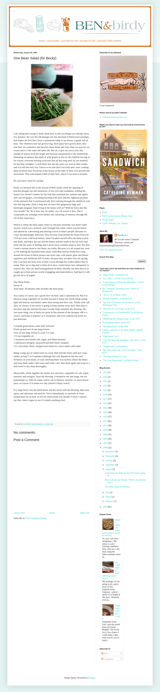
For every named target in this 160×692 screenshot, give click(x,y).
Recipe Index (108, 220)
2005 (105, 507)
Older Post (85, 513)
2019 (105, 390)
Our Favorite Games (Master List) (117, 216)
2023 (105, 372)
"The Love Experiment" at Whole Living (120, 360)
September (110, 465)
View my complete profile (111, 250)
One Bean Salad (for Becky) (117, 487)
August (108, 469)
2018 (105, 394)
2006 (105, 447)
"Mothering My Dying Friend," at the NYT (121, 319)
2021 (105, 381)
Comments (107, 659)
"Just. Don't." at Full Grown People (117, 278)
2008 (105, 439)
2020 (105, 385)
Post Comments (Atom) (36, 518)
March (108, 497)
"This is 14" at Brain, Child (114, 295)
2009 (105, 434)
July (107, 492)
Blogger (91, 678)
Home (52, 513)
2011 (105, 425)
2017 (105, 399)
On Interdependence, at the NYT (116, 322)
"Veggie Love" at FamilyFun (115, 346)
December (110, 451)
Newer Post (19, 513)
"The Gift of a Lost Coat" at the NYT (118, 309)
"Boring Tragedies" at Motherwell (117, 298)
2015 (105, 408)
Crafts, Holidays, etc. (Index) (115, 223)
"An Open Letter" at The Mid (115, 326)
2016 (105, 403)
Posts (104, 653)
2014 (105, 412)
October (109, 460)
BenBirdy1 (123, 235)
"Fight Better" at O (110, 336)
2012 (105, 421)
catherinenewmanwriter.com (114, 117)
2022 (105, 377)
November (110, 456)
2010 (105, 430)
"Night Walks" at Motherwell (115, 275)
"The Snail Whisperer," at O (114, 356)
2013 (105, 416)
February (109, 501)
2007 (105, 443)
